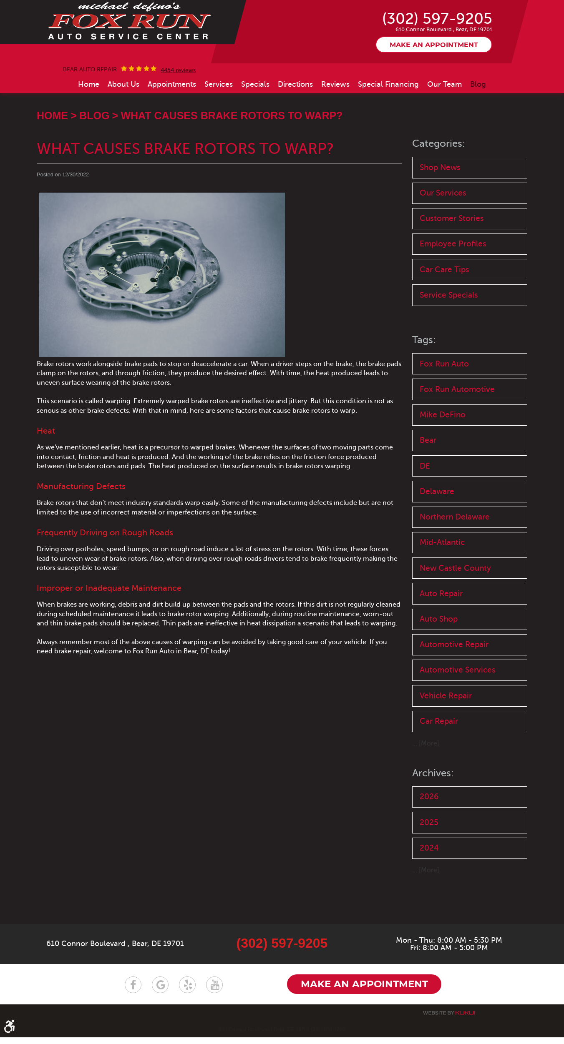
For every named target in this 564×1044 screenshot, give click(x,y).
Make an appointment (434, 80)
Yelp (187, 991)
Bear (428, 478)
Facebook (133, 991)
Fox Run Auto (444, 401)
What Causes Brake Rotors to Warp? (231, 151)
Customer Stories (452, 254)
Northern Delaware (455, 556)
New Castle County (455, 608)
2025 (429, 865)
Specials (255, 119)
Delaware (437, 530)
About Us (123, 119)
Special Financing (388, 119)
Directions (295, 119)
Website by (449, 1019)
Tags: (424, 377)
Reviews (335, 119)
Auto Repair (441, 634)
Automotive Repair (454, 686)
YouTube (214, 991)
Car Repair (439, 763)
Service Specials (449, 332)
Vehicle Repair (446, 737)
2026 (429, 839)
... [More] (425, 786)
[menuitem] (88, 119)
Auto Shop (439, 660)
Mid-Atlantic (442, 582)
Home (88, 119)
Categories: (438, 179)
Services (218, 119)
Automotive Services (458, 712)
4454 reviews (178, 106)
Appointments (172, 119)
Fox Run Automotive (457, 427)
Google (160, 991)
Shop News (440, 202)
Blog (478, 119)
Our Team (444, 119)
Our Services (443, 228)
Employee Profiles (453, 280)
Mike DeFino (443, 453)
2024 (429, 891)
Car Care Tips (444, 306)
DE (425, 504)
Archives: (433, 815)
